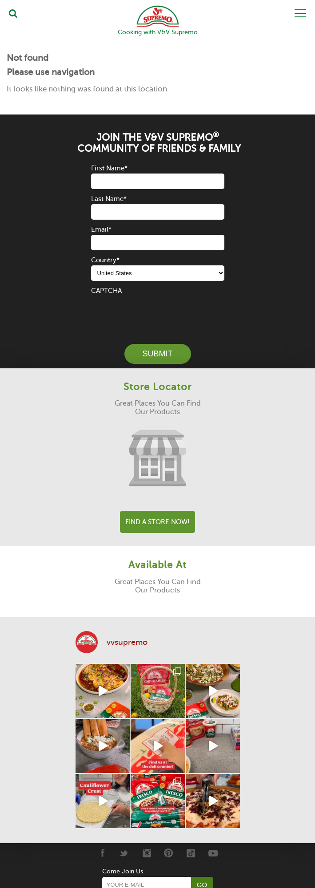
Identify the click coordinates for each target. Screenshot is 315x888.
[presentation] (158, 313)
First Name (109, 168)
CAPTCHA (106, 290)
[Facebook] (102, 853)
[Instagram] (146, 853)
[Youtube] (213, 853)
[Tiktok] (190, 853)
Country (105, 260)
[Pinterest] (168, 853)
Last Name (109, 198)
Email (101, 229)
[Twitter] (124, 853)
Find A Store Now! (157, 521)
